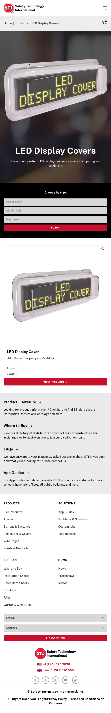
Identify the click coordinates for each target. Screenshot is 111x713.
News (62, 568)
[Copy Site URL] (104, 23)
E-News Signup (55, 637)
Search (55, 227)
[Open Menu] (104, 8)
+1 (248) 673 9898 (56, 664)
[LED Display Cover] (55, 315)
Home (8, 23)
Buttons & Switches (17, 526)
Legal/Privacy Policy (52, 699)
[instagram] (55, 680)
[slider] (55, 90)
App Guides (66, 512)
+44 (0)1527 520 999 (58, 670)
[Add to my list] (102, 248)
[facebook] (35, 680)
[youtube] (65, 680)
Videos (62, 583)
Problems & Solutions (73, 519)
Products (22, 23)
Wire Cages (11, 541)
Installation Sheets (16, 576)
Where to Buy (13, 568)
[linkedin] (75, 680)
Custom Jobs (66, 526)
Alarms (8, 519)
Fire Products (13, 512)
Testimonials (67, 534)
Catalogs (10, 590)
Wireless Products (16, 548)
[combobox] (55, 618)
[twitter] (45, 680)
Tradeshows (66, 576)
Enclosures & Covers (17, 534)
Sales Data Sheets (16, 583)
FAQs (7, 597)
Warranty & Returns (17, 605)
